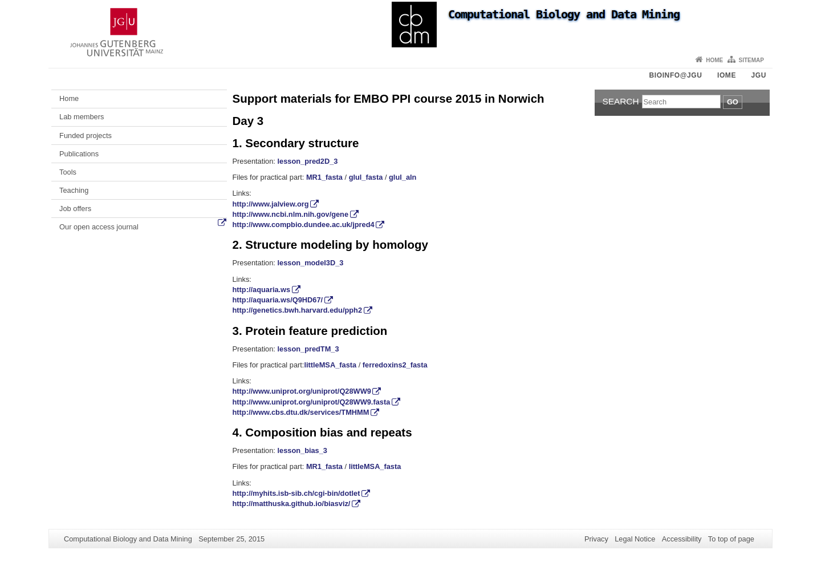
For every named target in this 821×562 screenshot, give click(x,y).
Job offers (75, 208)
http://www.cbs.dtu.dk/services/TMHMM (301, 412)
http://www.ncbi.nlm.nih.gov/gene (291, 214)
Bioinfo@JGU (675, 75)
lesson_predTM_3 (308, 349)
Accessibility (682, 539)
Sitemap (751, 60)
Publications (79, 153)
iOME (726, 75)
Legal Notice (635, 539)
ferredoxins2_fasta (395, 365)
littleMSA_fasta (330, 365)
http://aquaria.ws (262, 289)
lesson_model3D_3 (310, 262)
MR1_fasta (324, 177)
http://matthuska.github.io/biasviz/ (292, 503)
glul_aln (402, 177)
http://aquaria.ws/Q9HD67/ (278, 300)
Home (714, 60)
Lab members (81, 116)
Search (621, 101)
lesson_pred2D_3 (307, 161)
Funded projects (85, 135)
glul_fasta (366, 177)
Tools (67, 172)
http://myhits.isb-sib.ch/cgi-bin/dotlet (296, 493)
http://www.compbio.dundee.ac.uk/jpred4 (304, 224)
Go (732, 102)
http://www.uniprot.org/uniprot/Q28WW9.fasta (312, 402)
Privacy (596, 539)
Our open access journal (99, 227)
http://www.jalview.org (271, 204)
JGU (758, 75)
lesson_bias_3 (302, 450)
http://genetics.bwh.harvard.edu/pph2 (298, 310)
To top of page (731, 539)
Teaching (73, 190)
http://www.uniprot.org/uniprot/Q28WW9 (302, 391)
